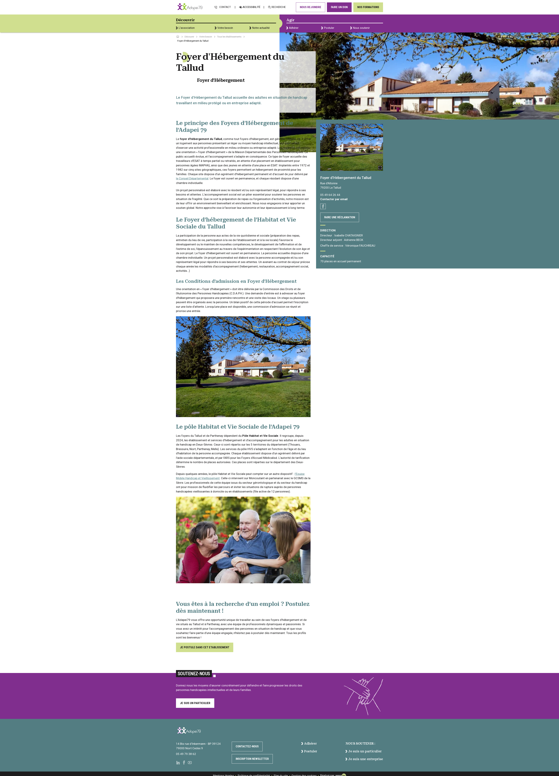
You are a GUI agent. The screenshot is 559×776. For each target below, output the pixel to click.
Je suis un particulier (195, 703)
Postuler (327, 28)
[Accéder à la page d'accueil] (177, 37)
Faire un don (339, 7)
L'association (185, 28)
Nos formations (368, 7)
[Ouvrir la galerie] (351, 147)
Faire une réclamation (339, 217)
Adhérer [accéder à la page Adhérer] (309, 743)
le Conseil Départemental (192, 178)
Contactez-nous (247, 746)
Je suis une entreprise (364, 759)
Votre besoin (224, 28)
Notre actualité (259, 28)
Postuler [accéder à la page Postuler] (309, 751)
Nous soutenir (360, 28)
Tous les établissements (229, 36)
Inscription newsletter (252, 758)
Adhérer (292, 28)
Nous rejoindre (310, 7)
